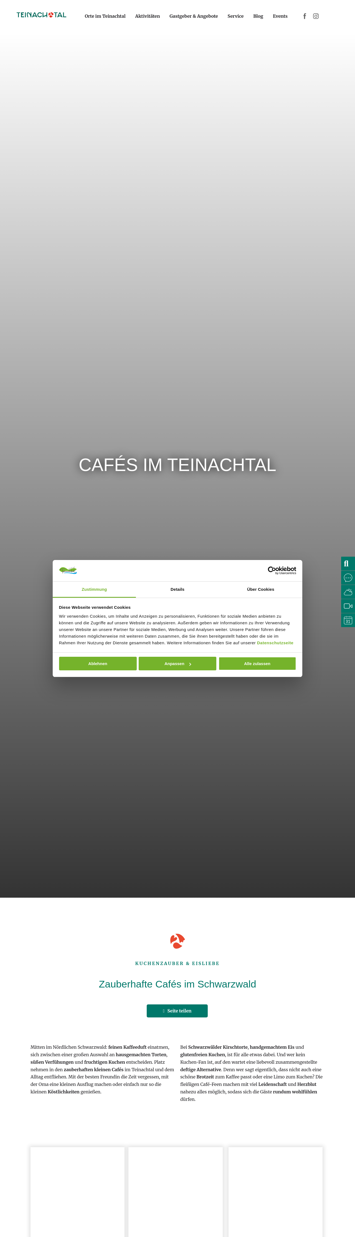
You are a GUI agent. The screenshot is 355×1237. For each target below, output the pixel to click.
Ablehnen (97, 663)
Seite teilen (177, 1011)
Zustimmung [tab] (94, 589)
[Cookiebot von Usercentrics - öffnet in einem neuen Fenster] (272, 570)
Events (280, 16)
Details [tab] (177, 589)
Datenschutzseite (275, 642)
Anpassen (177, 663)
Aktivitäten (147, 16)
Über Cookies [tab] (260, 589)
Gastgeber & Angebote (193, 16)
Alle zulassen (257, 663)
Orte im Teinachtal (105, 16)
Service (236, 16)
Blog (258, 16)
